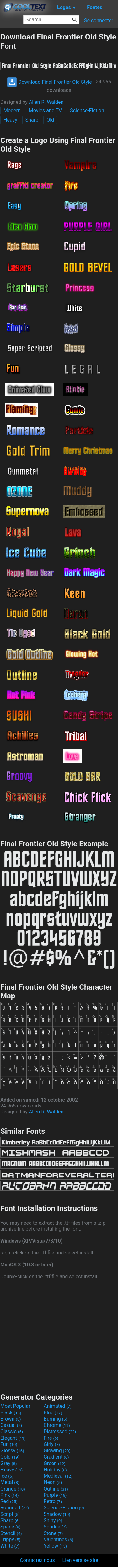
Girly (52, 1444)
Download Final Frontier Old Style (49, 82)
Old (50, 120)
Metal (9, 1482)
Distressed (60, 1431)
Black (10, 1413)
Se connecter (98, 21)
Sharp (31, 120)
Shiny (53, 1520)
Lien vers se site (80, 1560)
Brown (10, 1419)
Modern (12, 110)
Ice (6, 1476)
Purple (55, 1495)
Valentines (58, 1540)
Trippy (10, 1540)
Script (10, 1514)
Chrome (57, 1425)
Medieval (58, 1476)
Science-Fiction (87, 110)
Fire (51, 1438)
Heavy (10, 120)
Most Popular (15, 1406)
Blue (53, 1413)
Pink (9, 1495)
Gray (8, 1463)
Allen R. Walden (46, 102)
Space (10, 1527)
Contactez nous (37, 1560)
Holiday (55, 1470)
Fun (8, 1444)
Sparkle (55, 1527)
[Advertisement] (59, 1335)
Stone (53, 1533)
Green (55, 1463)
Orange (12, 1489)
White (9, 1546)
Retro (53, 1501)
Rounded (14, 1508)
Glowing (57, 1451)
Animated (58, 1406)
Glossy (12, 1451)
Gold (9, 1457)
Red (9, 1501)
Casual (11, 1425)
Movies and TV (45, 110)
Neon (53, 1482)
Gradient (56, 1457)
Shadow (57, 1514)
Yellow (55, 1546)
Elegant (13, 1438)
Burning (55, 1419)
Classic (11, 1431)
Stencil (11, 1533)
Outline (56, 1489)
